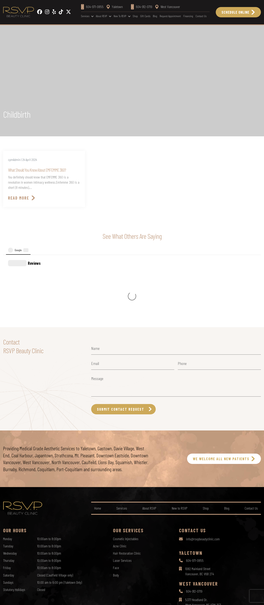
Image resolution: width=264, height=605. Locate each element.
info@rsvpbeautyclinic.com (203, 467)
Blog (155, 16)
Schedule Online (235, 12)
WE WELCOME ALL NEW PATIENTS (221, 387)
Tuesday (8, 474)
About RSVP (101, 16)
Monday (7, 467)
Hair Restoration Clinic (127, 482)
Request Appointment (170, 16)
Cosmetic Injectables (125, 467)
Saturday (8, 504)
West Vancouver (167, 6)
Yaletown (115, 6)
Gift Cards (145, 16)
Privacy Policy (115, 598)
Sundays (8, 511)
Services (85, 16)
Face (116, 496)
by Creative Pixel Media (248, 598)
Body (116, 504)
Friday (7, 496)
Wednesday (10, 482)
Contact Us (201, 16)
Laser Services (122, 489)
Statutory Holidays (14, 518)
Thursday (8, 489)
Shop (135, 16)
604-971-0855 (195, 489)
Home (97, 437)
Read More (18, 197)
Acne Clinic (119, 474)
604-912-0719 (194, 520)
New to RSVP (120, 16)
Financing (188, 16)
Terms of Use (135, 598)
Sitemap (152, 598)
